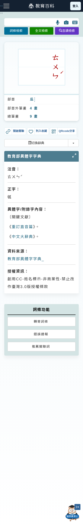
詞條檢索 (16, 31)
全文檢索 (41, 31)
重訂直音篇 (22, 227)
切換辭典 (36, 143)
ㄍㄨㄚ (34, 99)
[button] (58, 22)
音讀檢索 (67, 31)
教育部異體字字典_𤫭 (26, 259)
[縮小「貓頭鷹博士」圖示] (77, 507)
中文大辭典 (22, 237)
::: (1, 13)
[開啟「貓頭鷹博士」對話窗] (72, 513)
